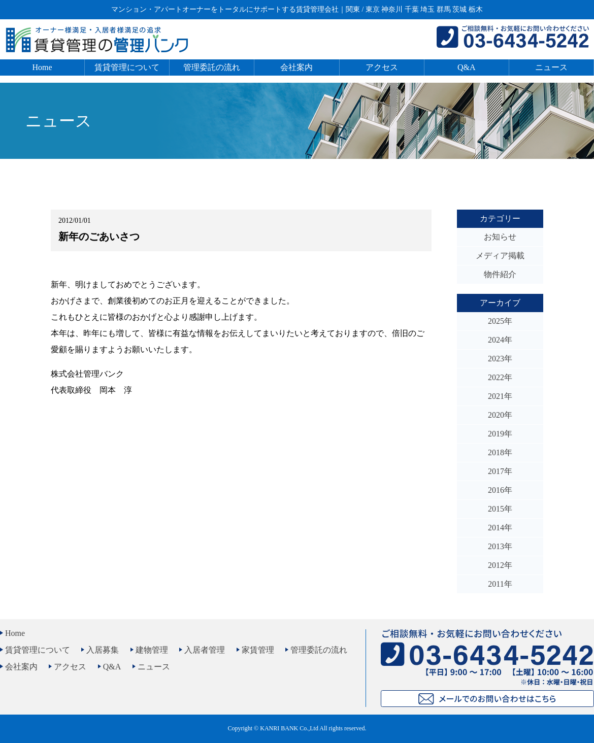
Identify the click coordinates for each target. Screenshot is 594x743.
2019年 (500, 433)
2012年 (500, 565)
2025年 (500, 321)
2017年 (500, 471)
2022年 (500, 377)
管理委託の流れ (211, 67)
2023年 (500, 358)
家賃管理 (258, 650)
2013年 (500, 546)
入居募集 (102, 650)
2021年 (500, 396)
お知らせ (500, 236)
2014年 (500, 527)
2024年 (500, 339)
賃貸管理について (126, 67)
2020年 (500, 415)
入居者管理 (204, 650)
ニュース (551, 67)
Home (42, 67)
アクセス (382, 67)
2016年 (500, 490)
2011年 (500, 584)
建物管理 (152, 650)
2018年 (500, 452)
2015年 (500, 508)
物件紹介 (500, 274)
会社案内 (296, 67)
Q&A (466, 67)
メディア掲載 (500, 255)
